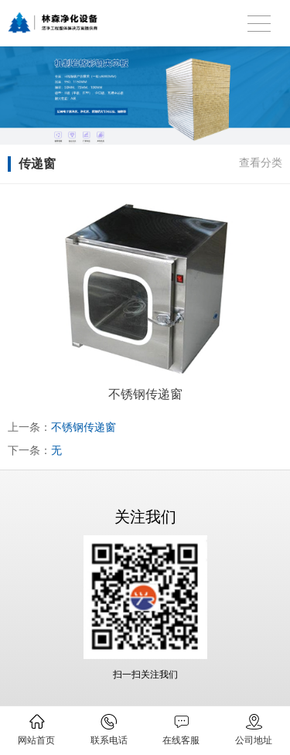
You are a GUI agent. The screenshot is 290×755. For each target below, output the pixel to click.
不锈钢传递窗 (83, 427)
